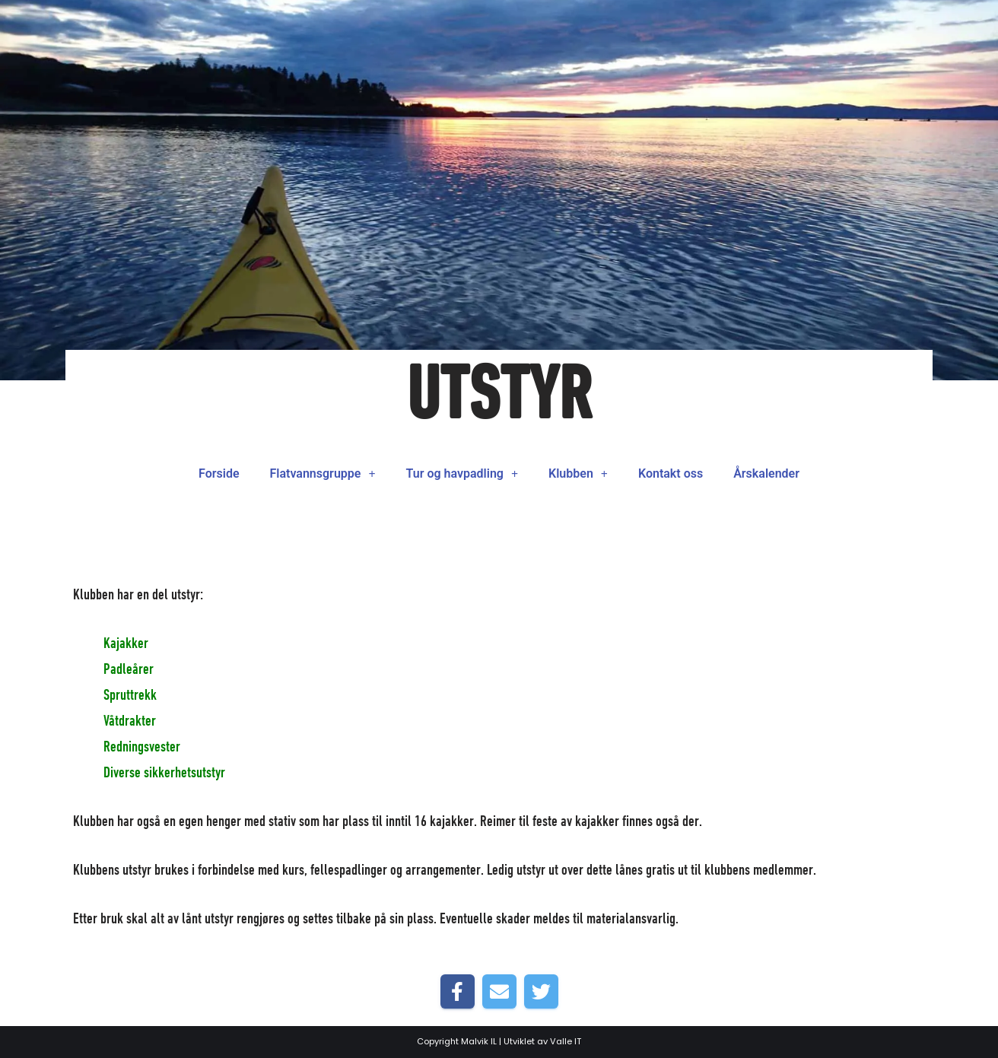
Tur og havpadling (462, 474)
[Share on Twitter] (541, 991)
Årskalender (766, 473)
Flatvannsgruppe (323, 474)
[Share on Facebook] (457, 991)
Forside (219, 473)
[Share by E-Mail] (499, 991)
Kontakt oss (670, 473)
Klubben (578, 474)
